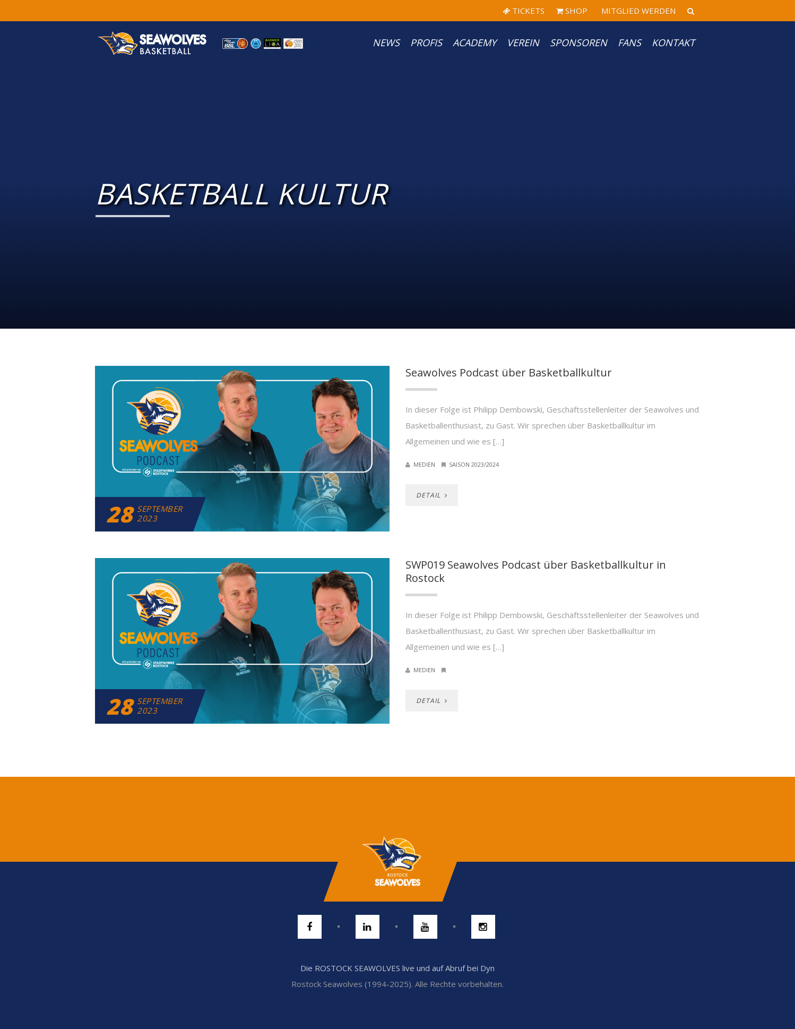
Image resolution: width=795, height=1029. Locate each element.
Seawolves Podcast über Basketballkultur (508, 372)
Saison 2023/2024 (474, 464)
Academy (474, 42)
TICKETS (524, 10)
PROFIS (426, 42)
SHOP (571, 10)
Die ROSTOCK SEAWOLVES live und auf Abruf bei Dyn (397, 968)
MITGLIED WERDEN (637, 10)
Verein (523, 42)
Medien (424, 464)
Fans (629, 42)
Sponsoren (578, 42)
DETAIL (431, 495)
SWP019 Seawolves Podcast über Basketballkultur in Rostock (535, 571)
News (386, 42)
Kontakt (673, 42)
